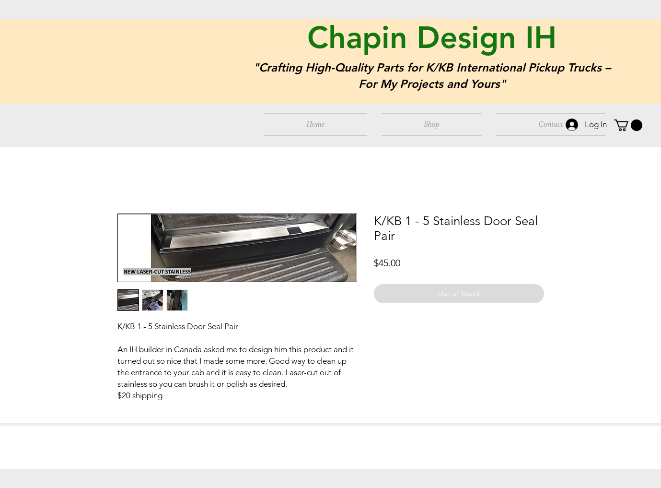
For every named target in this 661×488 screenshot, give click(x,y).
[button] (628, 125)
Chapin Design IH (432, 37)
